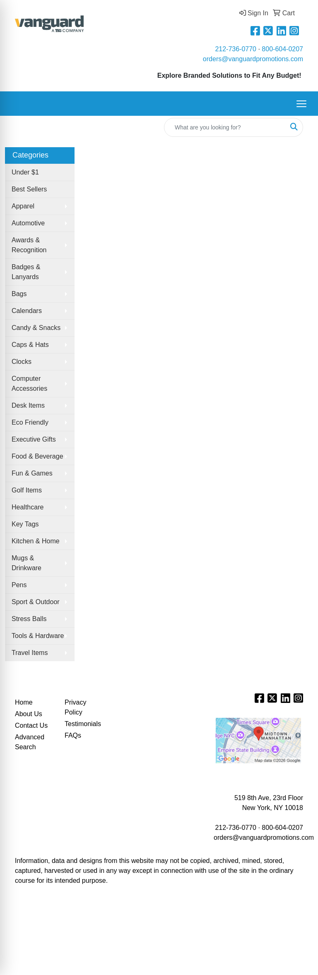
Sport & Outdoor (36, 601)
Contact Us (31, 725)
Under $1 (25, 172)
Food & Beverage (37, 456)
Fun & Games (32, 473)
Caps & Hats (30, 344)
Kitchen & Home (36, 541)
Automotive (28, 223)
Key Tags (25, 524)
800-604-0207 (282, 49)
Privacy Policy (75, 707)
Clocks (21, 361)
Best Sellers (29, 189)
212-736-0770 (235, 49)
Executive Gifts (34, 439)
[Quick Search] (225, 127)
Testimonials (83, 723)
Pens (19, 584)
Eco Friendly (30, 422)
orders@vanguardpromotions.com (253, 58)
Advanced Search (29, 742)
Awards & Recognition (29, 245)
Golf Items (27, 490)
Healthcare (27, 507)
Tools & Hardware (38, 635)
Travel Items (30, 652)
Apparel (23, 206)
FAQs (73, 735)
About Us (28, 713)
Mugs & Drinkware (26, 562)
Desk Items (28, 405)
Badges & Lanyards (26, 271)
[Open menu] (301, 104)
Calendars (27, 310)
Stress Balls (29, 618)
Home (24, 702)
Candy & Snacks (36, 327)
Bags (19, 293)
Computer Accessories (29, 383)
